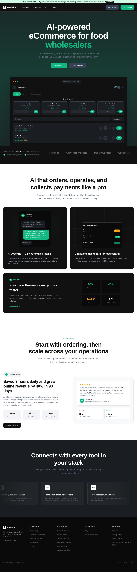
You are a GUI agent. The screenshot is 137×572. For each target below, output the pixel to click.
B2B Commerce (62, 546)
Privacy (119, 562)
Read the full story (12, 425)
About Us (115, 531)
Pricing (47, 7)
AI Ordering (34, 531)
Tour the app (127, 7)
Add (36, 111)
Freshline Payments (36, 538)
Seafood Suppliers (63, 538)
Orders (25, 94)
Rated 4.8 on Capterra (10, 540)
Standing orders (36, 94)
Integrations (34, 542)
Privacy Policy (116, 535)
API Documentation (91, 535)
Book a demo (112, 7)
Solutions (37, 7)
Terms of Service (117, 538)
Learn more (14, 306)
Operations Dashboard (37, 535)
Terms (125, 562)
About (55, 7)
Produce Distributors (64, 542)
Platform (26, 7)
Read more (109, 1)
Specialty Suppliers (63, 550)
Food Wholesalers (63, 531)
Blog (86, 531)
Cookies (132, 562)
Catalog (16, 94)
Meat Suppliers (62, 535)
